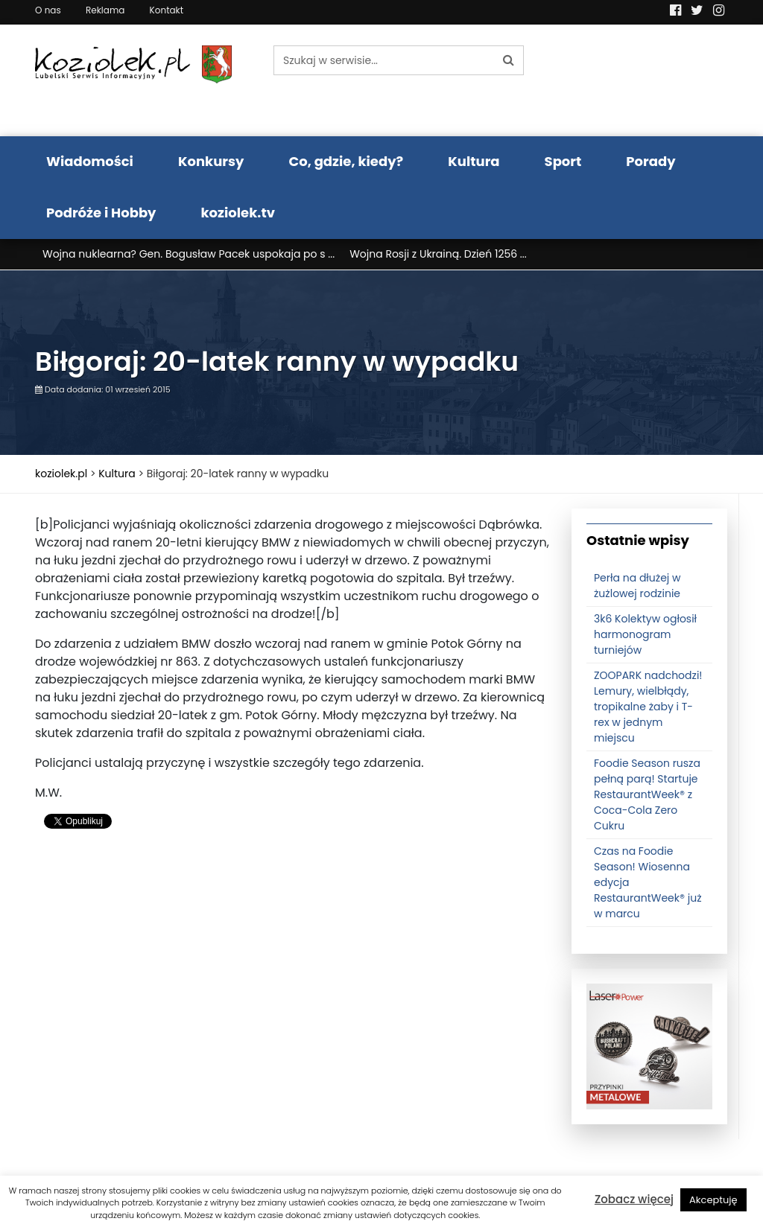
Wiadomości (89, 161)
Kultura (473, 161)
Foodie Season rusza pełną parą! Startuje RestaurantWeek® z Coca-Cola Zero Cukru (647, 794)
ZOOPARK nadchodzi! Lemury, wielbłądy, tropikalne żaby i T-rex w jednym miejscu (648, 706)
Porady (650, 161)
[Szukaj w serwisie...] (383, 60)
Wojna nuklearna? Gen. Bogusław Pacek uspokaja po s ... (188, 253)
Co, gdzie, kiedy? (345, 161)
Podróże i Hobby (101, 212)
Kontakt (167, 10)
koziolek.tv (238, 212)
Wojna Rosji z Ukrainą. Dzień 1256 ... (438, 253)
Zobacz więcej (634, 1199)
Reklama (105, 10)
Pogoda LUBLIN (650, 80)
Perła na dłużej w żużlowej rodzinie (637, 585)
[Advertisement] (292, 961)
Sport (563, 161)
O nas (48, 10)
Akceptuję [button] (713, 1200)
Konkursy (211, 161)
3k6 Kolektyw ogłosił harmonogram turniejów (645, 634)
